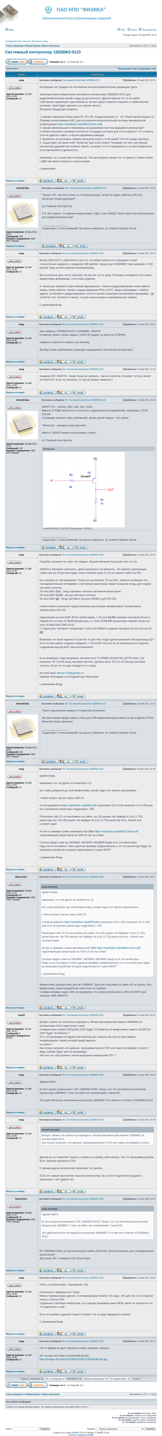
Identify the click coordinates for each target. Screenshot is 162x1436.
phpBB (75, 1433)
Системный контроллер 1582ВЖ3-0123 (43, 52)
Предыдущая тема (127, 69)
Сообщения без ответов (17, 41)
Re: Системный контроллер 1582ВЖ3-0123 (85, 188)
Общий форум (33, 46)
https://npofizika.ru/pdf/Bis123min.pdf (79, 124)
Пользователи (147, 30)
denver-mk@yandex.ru (70, 672)
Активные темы (40, 41)
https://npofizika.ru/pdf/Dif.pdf (79, 805)
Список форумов (14, 46)
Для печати (12, 69)
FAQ (121, 30)
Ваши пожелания (51, 46)
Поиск (132, 30)
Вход (10, 30)
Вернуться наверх (15, 181)
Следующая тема (147, 69)
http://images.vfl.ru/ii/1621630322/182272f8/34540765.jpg (73, 1359)
